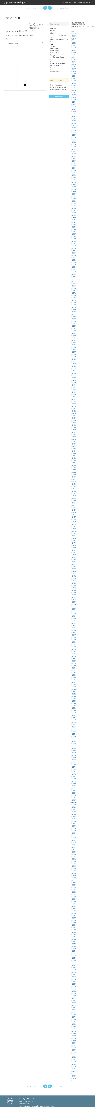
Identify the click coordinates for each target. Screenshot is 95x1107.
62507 (73, 611)
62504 (73, 604)
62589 (73, 805)
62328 (73, 189)
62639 (73, 923)
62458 (73, 496)
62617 (73, 871)
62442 (73, 458)
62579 (73, 781)
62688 (73, 1038)
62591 (73, 809)
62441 (73, 456)
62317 (73, 163)
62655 (73, 960)
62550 (73, 713)
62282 (73, 81)
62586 (73, 798)
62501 (73, 597)
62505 (73, 607)
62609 (73, 852)
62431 (73, 432)
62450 (73, 477)
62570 (73, 760)
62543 (73, 696)
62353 (73, 248)
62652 (73, 953)
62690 (73, 1043)
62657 (73, 965)
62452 (73, 482)
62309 (73, 144)
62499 (73, 592)
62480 (73, 548)
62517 (73, 635)
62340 (73, 218)
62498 (73, 590)
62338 (73, 213)
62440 (73, 453)
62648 (73, 944)
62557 (73, 729)
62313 (73, 154)
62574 (73, 769)
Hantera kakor (24, 1104)
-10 (40, 8)
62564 (73, 746)
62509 (73, 616)
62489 (73, 569)
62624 (73, 887)
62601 (73, 833)
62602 (73, 835)
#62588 (74, 802)
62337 (73, 210)
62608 (73, 850)
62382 (73, 317)
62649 (73, 946)
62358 (73, 260)
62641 (73, 927)
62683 (73, 1026)
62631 (73, 904)
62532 (73, 670)
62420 (73, 406)
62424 (73, 416)
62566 (73, 750)
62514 (73, 628)
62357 (73, 258)
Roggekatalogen (17, 2)
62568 (73, 755)
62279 (73, 74)
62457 (73, 493)
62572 (73, 765)
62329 (73, 192)
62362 (73, 269)
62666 (73, 986)
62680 (73, 1019)
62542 (73, 694)
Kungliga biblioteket (26, 1099)
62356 (73, 255)
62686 (73, 1033)
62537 (73, 682)
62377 (73, 305)
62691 (73, 1045)
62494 (73, 581)
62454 (73, 486)
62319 (73, 168)
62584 (73, 793)
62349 (73, 239)
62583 (73, 791)
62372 (73, 293)
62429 (73, 427)
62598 (73, 826)
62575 (73, 772)
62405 (73, 371)
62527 (73, 659)
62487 (73, 564)
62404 (73, 368)
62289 (73, 97)
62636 (73, 916)
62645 (73, 937)
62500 (73, 595)
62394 (73, 345)
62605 (73, 842)
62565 (73, 748)
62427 (73, 423)
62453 (73, 484)
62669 (73, 993)
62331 (73, 196)
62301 (73, 126)
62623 (73, 885)
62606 (73, 845)
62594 (73, 817)
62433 (73, 437)
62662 (73, 977)
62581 (73, 786)
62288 (73, 95)
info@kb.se (29, 1101)
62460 (73, 501)
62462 (73, 505)
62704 (73, 1076)
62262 (73, 34)
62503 (73, 602)
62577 (73, 776)
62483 (73, 555)
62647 (73, 941)
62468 (73, 519)
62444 (73, 463)
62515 (73, 630)
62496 (73, 585)
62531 (73, 668)
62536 (73, 680)
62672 (73, 1000)
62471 (73, 526)
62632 (73, 906)
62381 (73, 314)
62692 (73, 1048)
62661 (73, 974)
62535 (73, 677)
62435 (73, 442)
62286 (73, 90)
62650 (73, 949)
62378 (73, 307)
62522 (73, 647)
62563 (73, 743)
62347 (73, 234)
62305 (73, 135)
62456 (73, 491)
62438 (73, 449)
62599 (73, 828)
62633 (73, 909)
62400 (73, 359)
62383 (73, 319)
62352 (73, 246)
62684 (73, 1029)
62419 (73, 404)
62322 (73, 175)
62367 (73, 281)
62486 (73, 562)
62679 (73, 1017)
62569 (73, 758)
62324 (73, 180)
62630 (73, 901)
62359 (73, 262)
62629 (73, 899)
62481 (73, 550)
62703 (73, 1074)
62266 (73, 43)
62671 (73, 998)
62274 (73, 62)
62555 (73, 725)
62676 (73, 1010)
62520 (73, 642)
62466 (73, 515)
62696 (73, 1057)
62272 (73, 57)
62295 (73, 111)
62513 (73, 626)
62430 (73, 430)
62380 (73, 312)
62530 (73, 666)
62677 (73, 1012)
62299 (73, 121)
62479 (73, 545)
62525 (73, 654)
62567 (73, 753)
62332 (73, 199)
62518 (73, 637)
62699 (73, 1064)
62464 (73, 510)
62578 (73, 779)
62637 (73, 918)
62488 (73, 567)
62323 (73, 177)
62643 (73, 932)
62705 (73, 1078)
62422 (73, 411)
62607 (73, 847)
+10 (55, 8)
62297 (73, 116)
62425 (73, 418)
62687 (73, 1036)
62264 (73, 38)
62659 (73, 970)
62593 (73, 814)
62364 (73, 274)
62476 (73, 538)
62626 (73, 892)
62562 (73, 741)
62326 (73, 185)
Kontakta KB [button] (58, 96)
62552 (73, 718)
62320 (73, 170)
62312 (73, 151)
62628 (73, 897)
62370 (73, 288)
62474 (73, 533)
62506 (73, 609)
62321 (73, 173)
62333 (73, 201)
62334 (73, 203)
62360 (73, 265)
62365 (73, 277)
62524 (73, 651)
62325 (73, 182)
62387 (73, 328)
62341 (73, 220)
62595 (73, 819)
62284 (73, 85)
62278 (73, 71)
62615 (73, 866)
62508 (73, 614)
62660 (73, 972)
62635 (73, 913)
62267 (73, 45)
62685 (73, 1031)
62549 (73, 710)
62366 (73, 279)
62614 (73, 864)
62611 (73, 857)
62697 (73, 1059)
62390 (73, 335)
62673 (73, 1003)
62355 (73, 253)
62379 (73, 309)
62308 (73, 142)
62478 (73, 543)
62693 (73, 1050)
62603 (73, 838)
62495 (73, 583)
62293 (73, 107)
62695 (73, 1055)
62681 (73, 1022)
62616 (73, 868)
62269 (73, 50)
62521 (73, 644)
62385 (73, 324)
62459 (73, 498)
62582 (73, 788)
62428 (73, 425)
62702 (73, 1071)
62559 (73, 734)
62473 (73, 531)
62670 (73, 996)
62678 (73, 1015)
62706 (73, 1081)
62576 (73, 774)
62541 (73, 692)
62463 (73, 508)
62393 (73, 342)
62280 (73, 76)
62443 (73, 460)
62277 (73, 69)
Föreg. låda (31, 8)
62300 (73, 123)
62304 (73, 133)
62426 (73, 420)
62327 (73, 187)
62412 (73, 387)
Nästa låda (64, 8)
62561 (73, 739)
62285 (73, 88)
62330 (73, 194)
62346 (73, 232)
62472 (73, 529)
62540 (73, 689)
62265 (73, 41)
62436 (73, 444)
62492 (73, 576)
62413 (73, 390)
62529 (73, 663)
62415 (73, 394)
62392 (73, 340)
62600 (73, 831)
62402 (73, 364)
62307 (73, 140)
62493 (73, 578)
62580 (73, 783)
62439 (73, 451)
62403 (73, 366)
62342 (73, 222)
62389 (73, 333)
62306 (73, 137)
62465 (73, 512)
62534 (73, 675)
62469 (73, 522)
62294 (73, 109)
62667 (73, 989)
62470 (73, 524)
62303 (73, 130)
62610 (73, 854)
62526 (73, 656)
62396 (73, 350)
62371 (73, 291)
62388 (73, 331)
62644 (73, 934)
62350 (73, 241)
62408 (73, 378)
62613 (73, 861)
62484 (73, 557)
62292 (73, 104)
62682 (73, 1024)
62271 (73, 55)
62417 (73, 399)
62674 (73, 1005)
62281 (73, 78)
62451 (73, 479)
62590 (73, 807)
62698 (73, 1062)
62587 (73, 800)
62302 (73, 128)
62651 (73, 951)
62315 (73, 159)
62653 (73, 956)
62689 (73, 1041)
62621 (73, 880)
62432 (73, 435)
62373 (73, 295)
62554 (73, 722)
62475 (73, 536)
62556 (73, 727)
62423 (73, 413)
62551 (73, 715)
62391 (73, 338)
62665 (73, 984)
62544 (73, 699)
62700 (73, 1067)
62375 (73, 300)
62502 (73, 600)
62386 (73, 326)
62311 (73, 149)
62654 (73, 958)
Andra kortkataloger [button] (82, 2)
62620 (73, 878)
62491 (73, 574)
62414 (73, 392)
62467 (73, 517)
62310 (73, 147)
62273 (73, 60)
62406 (73, 373)
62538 (73, 684)
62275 (73, 64)
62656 (73, 963)
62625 (73, 890)
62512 (73, 623)
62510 (73, 618)
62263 (73, 36)
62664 (73, 982)
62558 (73, 732)
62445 (73, 465)
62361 (73, 267)
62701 (73, 1069)
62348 (73, 236)
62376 (73, 302)
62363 (73, 272)
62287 (73, 92)
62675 (73, 1008)
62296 (73, 114)
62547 (73, 706)
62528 (73, 661)
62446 (73, 468)
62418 (73, 401)
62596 (73, 821)
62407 (73, 376)
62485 (73, 559)
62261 (73, 31)
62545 (73, 701)
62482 (73, 552)
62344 (73, 227)
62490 (73, 571)
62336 (73, 208)
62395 (73, 347)
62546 (73, 703)
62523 (73, 649)
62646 (73, 939)
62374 (73, 298)
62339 (73, 215)
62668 (73, 991)
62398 (73, 354)
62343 (73, 225)
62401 (73, 361)
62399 (73, 357)
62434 (73, 439)
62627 (73, 894)
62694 (73, 1052)
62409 (73, 380)
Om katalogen (67, 2)
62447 (73, 470)
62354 (73, 251)
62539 (73, 687)
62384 (73, 321)
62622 (73, 883)
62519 (73, 640)
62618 (73, 873)
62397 (73, 352)
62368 (73, 284)
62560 (73, 736)
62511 (73, 621)
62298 (73, 118)
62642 (73, 930)
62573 (73, 767)
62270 (73, 52)
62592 (73, 812)
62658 (73, 967)
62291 (73, 102)
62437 (73, 446)
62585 (73, 795)
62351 (73, 243)
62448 (73, 472)
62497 (73, 588)
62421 (73, 409)
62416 (73, 397)
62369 (73, 286)
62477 (73, 541)
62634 (73, 911)
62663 (73, 979)
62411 (73, 385)
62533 (73, 673)
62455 (73, 489)
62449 (73, 475)
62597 (73, 824)
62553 (73, 720)
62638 (73, 920)
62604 (73, 840)
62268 (73, 48)
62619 (73, 876)
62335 (73, 206)
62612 (73, 859)
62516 (73, 633)
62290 (73, 100)
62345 (73, 229)
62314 (73, 156)
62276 (73, 67)
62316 (73, 161)
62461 (73, 503)
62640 (73, 925)
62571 (73, 762)
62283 (73, 83)
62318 (73, 166)
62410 (73, 383)
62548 (73, 708)
